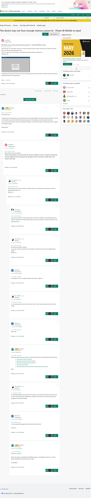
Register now (4, 7)
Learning (54, 11)
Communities (42, 11)
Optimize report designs (22, 364)
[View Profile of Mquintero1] (17, 270)
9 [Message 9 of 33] (15, 403)
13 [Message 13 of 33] (15, 336)
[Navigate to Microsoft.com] (4, 11)
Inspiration (30, 11)
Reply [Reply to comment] (55, 135)
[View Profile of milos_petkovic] (14, 180)
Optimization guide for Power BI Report (26, 361)
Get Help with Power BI (27, 25)
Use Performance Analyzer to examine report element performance (32, 366)
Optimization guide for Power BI (24, 359)
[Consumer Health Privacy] (18, 493)
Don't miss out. (73, 20)
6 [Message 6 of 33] (15, 257)
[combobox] (72, 17)
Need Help (8, 80)
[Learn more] (67, 64)
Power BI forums (5, 25)
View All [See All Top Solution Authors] (65, 78)
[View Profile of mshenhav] (12, 108)
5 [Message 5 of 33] (15, 226)
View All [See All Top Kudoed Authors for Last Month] (65, 103)
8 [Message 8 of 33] (15, 373)
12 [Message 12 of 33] (15, 310)
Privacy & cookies (73, 488)
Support (59, 11)
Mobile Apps (41, 25)
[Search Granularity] (49, 17)
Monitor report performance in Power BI (26, 362)
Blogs (48, 11)
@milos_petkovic (17, 453)
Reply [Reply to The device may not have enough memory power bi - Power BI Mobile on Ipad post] (55, 83)
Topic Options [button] (53, 34)
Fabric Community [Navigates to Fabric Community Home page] (15, 11)
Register (73, 14)
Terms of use (81, 488)
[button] (45, 34)
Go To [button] (87, 14)
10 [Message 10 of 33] (15, 467)
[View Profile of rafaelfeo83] (7, 40)
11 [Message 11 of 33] (15, 432)
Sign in (78, 14)
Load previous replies (29, 99)
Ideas (35, 11)
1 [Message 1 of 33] (5, 83)
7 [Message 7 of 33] (15, 283)
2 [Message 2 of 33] (5, 131)
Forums (23, 11)
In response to (9, 148)
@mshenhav (16, 221)
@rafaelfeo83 (7, 114)
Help (83, 14)
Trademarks (87, 488)
